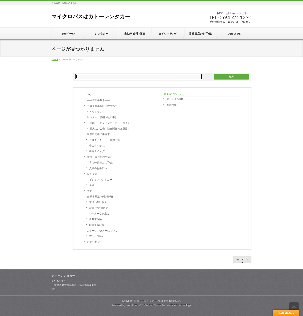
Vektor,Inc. (172, 305)
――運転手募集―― (98, 100)
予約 (89, 190)
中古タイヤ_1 (97, 145)
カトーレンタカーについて (102, 230)
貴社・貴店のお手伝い (99, 156)
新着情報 (172, 104)
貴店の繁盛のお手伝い (101, 162)
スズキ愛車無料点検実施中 (102, 105)
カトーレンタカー (147, 300)
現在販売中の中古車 (98, 134)
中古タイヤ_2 (97, 151)
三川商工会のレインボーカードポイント (110, 122)
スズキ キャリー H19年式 (104, 139)
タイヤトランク (96, 111)
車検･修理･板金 (98, 202)
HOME (55, 59)
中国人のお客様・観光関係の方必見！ (108, 128)
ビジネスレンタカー (100, 179)
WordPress (132, 305)
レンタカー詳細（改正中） (102, 117)
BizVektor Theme (152, 305)
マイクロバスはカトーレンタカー (91, 16)
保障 (91, 185)
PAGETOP (242, 259)
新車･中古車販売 (98, 207)
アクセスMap (96, 236)
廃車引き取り (96, 224)
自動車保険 (95, 219)
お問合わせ (93, 241)
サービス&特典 (175, 99)
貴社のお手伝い (98, 168)
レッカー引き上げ (99, 213)
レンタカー (93, 173)
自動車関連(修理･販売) (100, 196)
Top (89, 94)
